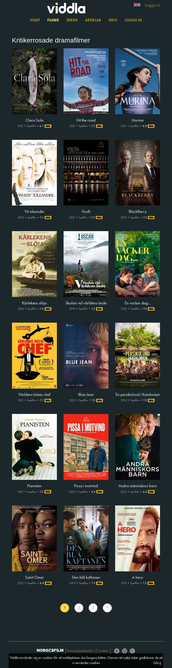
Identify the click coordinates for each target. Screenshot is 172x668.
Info (113, 20)
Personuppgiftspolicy (80, 651)
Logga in (152, 5)
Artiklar (93, 20)
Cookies (103, 651)
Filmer (53, 20)
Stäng (157, 663)
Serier (72, 20)
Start (35, 20)
